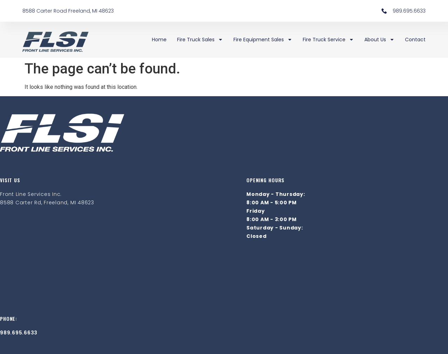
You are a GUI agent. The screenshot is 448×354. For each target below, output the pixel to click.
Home (159, 39)
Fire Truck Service (328, 39)
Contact (415, 39)
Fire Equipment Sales (262, 39)
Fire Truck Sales (200, 39)
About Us (379, 39)
